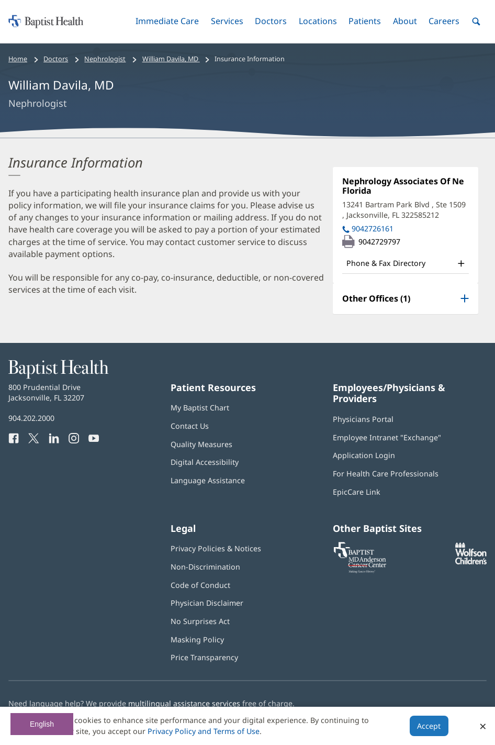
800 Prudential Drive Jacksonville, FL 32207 (46, 392)
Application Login (364, 455)
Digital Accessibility (205, 462)
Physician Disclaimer (207, 603)
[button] (167, 21)
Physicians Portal (363, 419)
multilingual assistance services (184, 703)
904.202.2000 (31, 418)
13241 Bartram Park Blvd (404, 209)
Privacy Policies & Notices (216, 548)
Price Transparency (204, 657)
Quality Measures (201, 444)
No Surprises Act (200, 621)
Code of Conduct (200, 585)
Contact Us (190, 426)
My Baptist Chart (200, 408)
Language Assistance (208, 480)
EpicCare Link (356, 492)
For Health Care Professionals (385, 474)
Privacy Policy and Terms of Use (204, 731)
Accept (429, 726)
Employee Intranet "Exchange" (387, 437)
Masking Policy (197, 639)
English (42, 724)
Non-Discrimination (205, 567)
